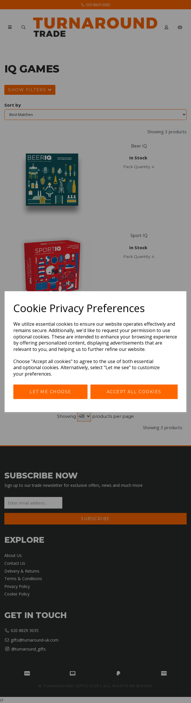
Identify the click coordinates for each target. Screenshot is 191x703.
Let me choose (50, 391)
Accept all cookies (134, 391)
